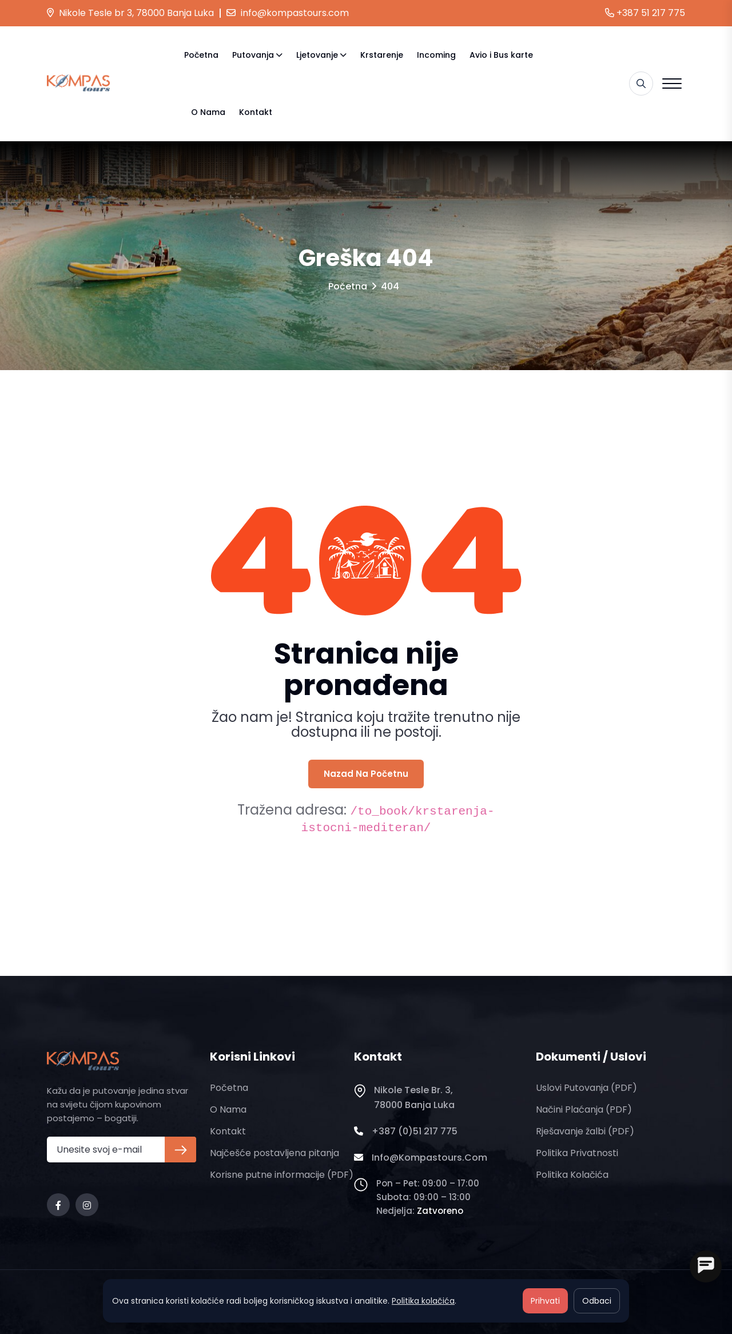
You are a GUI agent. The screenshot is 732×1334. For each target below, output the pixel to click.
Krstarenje (381, 55)
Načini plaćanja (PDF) (584, 1109)
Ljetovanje (317, 55)
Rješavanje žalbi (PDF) (585, 1131)
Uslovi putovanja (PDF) (586, 1087)
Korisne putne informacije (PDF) (281, 1174)
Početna (201, 55)
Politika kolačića (572, 1174)
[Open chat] (706, 1266)
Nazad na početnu (366, 774)
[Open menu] (672, 83)
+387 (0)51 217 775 (406, 1131)
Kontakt (255, 112)
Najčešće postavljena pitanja (274, 1153)
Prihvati (545, 1301)
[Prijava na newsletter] (180, 1149)
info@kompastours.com (287, 12)
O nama (208, 112)
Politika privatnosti (577, 1153)
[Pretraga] (641, 84)
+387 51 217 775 (645, 12)
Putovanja (253, 55)
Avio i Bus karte (501, 55)
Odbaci (596, 1301)
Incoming (436, 55)
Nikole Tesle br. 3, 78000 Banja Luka (404, 1098)
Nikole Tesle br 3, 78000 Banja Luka (130, 12)
